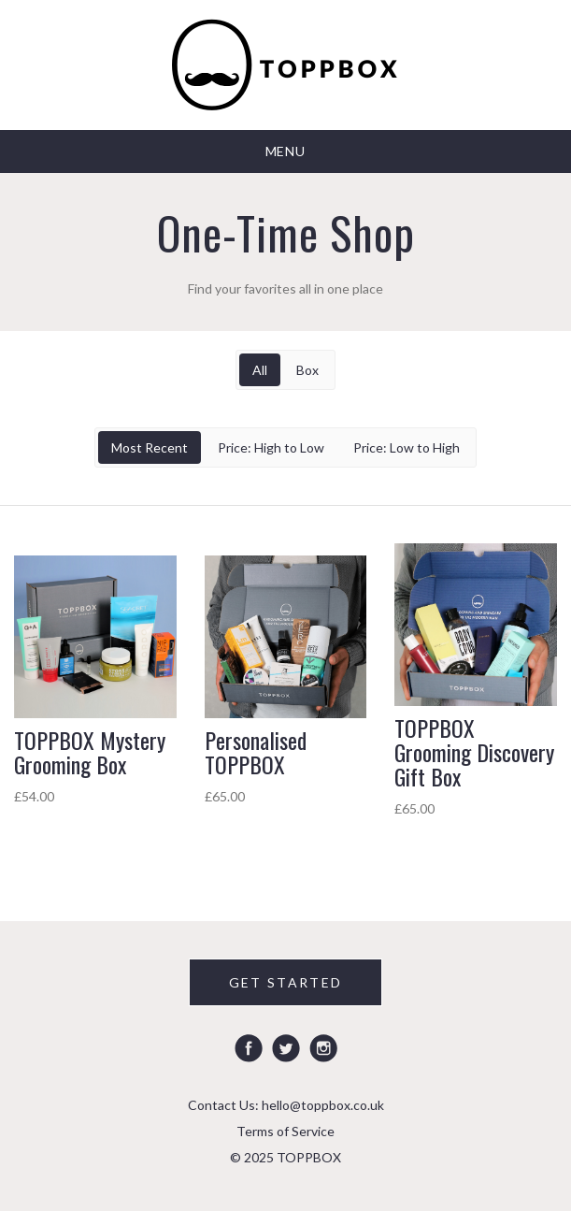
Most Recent (149, 447)
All (259, 370)
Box (307, 370)
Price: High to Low (271, 447)
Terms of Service (285, 1131)
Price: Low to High (406, 447)
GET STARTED (286, 982)
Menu (286, 151)
